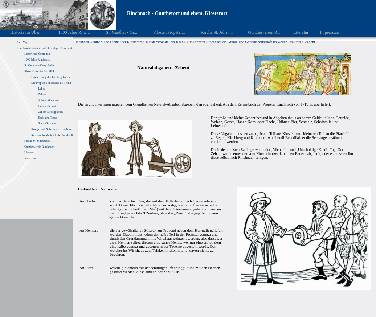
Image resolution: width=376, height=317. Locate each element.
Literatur (297, 32)
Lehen (41, 88)
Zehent (42, 94)
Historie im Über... (21, 32)
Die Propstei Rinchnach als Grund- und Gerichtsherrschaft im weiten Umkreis (244, 42)
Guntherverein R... (259, 32)
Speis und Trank (47, 117)
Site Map (22, 42)
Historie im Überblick (37, 53)
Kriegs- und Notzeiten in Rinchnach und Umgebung (61, 129)
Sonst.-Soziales (47, 123)
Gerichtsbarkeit (47, 106)
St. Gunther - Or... (116, 32)
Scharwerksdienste (49, 100)
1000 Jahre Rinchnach (37, 59)
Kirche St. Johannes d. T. (39, 141)
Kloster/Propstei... (164, 32)
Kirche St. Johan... (212, 32)
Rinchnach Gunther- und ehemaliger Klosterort (44, 48)
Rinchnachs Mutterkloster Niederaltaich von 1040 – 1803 (64, 135)
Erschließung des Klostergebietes (50, 77)
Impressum (325, 32)
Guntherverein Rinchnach (39, 146)
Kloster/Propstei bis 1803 (39, 71)
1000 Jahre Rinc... (69, 32)
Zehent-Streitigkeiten (50, 112)
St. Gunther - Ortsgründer (39, 65)
